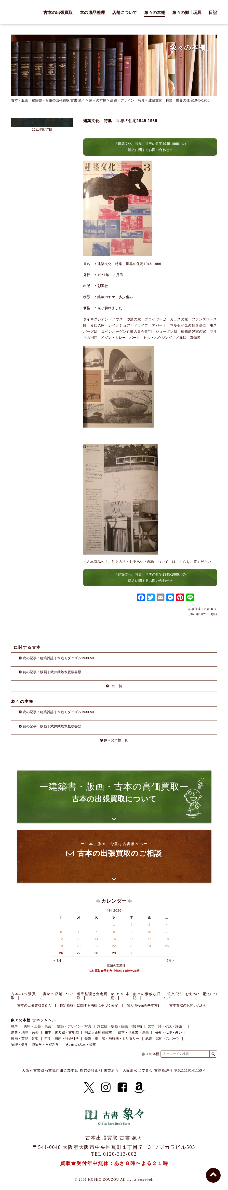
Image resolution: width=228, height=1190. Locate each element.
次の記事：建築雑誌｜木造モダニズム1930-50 (58, 658)
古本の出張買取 (58, 13)
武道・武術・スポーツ (162, 1038)
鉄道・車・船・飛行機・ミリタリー (111, 1038)
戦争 (14, 1026)
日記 (213, 13)
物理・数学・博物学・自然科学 (35, 1045)
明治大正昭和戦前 (98, 1032)
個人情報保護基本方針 (144, 1005)
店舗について (124, 13)
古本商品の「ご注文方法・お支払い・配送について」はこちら (136, 562)
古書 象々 (22, 12)
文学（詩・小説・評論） (167, 1026)
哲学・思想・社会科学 (61, 1038)
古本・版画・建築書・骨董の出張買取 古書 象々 (48, 100)
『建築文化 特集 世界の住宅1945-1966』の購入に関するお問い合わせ (150, 147)
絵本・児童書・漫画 (133, 1032)
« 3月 (58, 960)
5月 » (170, 960)
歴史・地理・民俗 (25, 1032)
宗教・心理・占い (168, 1032)
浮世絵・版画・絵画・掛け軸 (119, 1026)
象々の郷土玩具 (186, 13)
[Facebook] (122, 1087)
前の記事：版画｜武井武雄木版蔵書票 (52, 672)
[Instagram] (105, 1087)
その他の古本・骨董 (80, 1045)
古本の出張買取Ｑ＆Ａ (34, 1005)
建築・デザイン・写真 (127, 100)
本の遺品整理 (92, 13)
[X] (89, 1087)
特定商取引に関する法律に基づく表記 (89, 1005)
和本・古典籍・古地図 (61, 1032)
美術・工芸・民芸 (37, 1026)
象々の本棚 (154, 13)
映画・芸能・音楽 (25, 1038)
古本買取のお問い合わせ (188, 1005)
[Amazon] (139, 1087)
